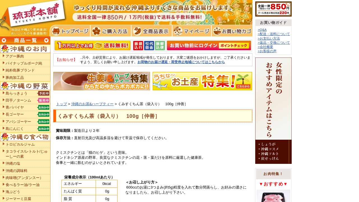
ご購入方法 (110, 30)
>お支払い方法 (269, 38)
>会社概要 (265, 47)
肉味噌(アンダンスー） (24, 178)
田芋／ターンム (18, 100)
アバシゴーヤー (18, 122)
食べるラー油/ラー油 (23, 185)
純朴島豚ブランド (20, 70)
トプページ (69, 30)
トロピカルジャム (20, 144)
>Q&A (262, 29)
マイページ (191, 30)
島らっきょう (16, 93)
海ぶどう (13, 192)
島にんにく (15, 129)
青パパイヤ (15, 107)
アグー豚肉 (15, 56)
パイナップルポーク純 (24, 63)
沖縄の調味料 (16, 171)
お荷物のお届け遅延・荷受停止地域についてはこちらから (181, 62)
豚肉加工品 (15, 77)
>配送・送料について (274, 34)
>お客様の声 (267, 51)
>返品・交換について (274, 42)
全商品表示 (150, 30)
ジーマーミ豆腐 (18, 199)
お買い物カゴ (231, 30)
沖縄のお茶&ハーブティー (92, 104)
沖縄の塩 (13, 163)
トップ (61, 104)
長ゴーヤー (15, 114)
